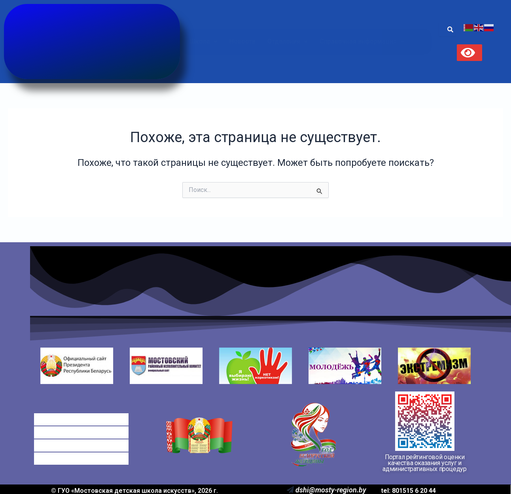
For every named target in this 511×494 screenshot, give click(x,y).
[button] (203, 41)
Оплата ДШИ (60, 425)
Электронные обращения (81, 442)
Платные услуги (65, 433)
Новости (242, 41)
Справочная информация (362, 41)
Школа (204, 41)
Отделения (287, 41)
